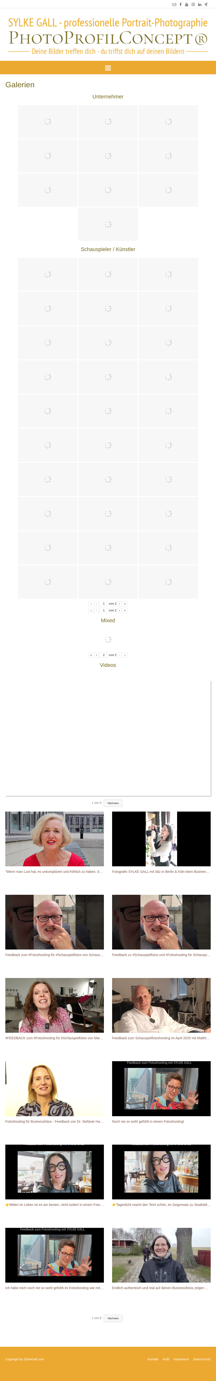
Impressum (181, 1359)
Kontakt (153, 1359)
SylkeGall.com (34, 1359)
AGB (166, 1359)
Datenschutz (202, 1359)
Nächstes (113, 803)
